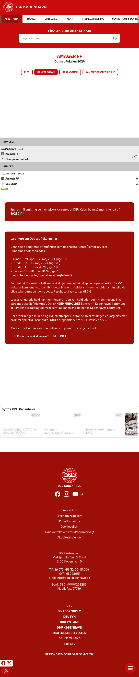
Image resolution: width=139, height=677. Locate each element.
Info (27, 72)
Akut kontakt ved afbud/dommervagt (69, 532)
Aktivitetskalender (69, 537)
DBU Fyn (69, 616)
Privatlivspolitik (69, 521)
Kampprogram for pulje (100, 72)
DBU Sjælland (69, 638)
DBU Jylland (69, 622)
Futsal (69, 643)
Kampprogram (46, 72)
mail (102, 209)
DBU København (69, 627)
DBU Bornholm (69, 611)
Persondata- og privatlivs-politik (69, 654)
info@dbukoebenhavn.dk (73, 577)
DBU (69, 606)
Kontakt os (69, 510)
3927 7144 (17, 213)
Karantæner (70, 72)
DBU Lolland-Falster (69, 633)
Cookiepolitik (69, 526)
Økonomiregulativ (69, 515)
